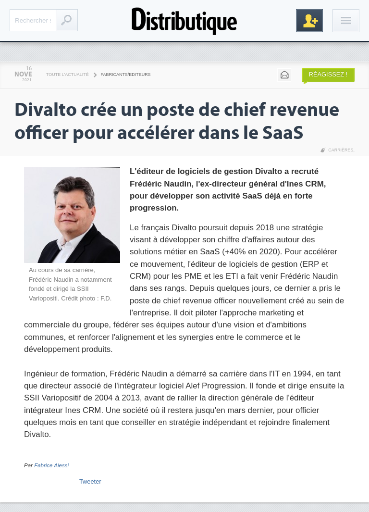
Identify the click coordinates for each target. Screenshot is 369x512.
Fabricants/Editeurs (126, 74)
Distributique (184, 20)
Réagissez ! (328, 74)
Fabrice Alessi (51, 465)
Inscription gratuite (309, 21)
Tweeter (90, 481)
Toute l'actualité (67, 74)
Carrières (340, 150)
